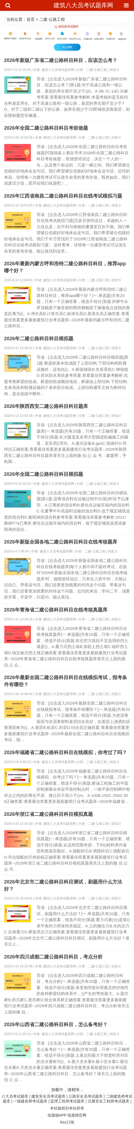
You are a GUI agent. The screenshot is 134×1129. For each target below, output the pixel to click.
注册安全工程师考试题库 (108, 1101)
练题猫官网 (76, 1115)
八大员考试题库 (15, 1096)
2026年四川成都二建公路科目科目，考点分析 (53, 957)
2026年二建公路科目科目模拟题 (38, 338)
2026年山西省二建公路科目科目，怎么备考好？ (55, 1024)
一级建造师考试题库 (30, 1101)
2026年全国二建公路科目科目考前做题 (46, 128)
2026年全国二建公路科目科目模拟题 (43, 474)
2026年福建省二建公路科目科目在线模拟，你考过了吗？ (65, 752)
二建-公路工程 (52, 19)
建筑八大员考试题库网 (83, 5)
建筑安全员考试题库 (48, 1096)
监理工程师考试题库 (67, 1101)
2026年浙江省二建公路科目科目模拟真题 (48, 814)
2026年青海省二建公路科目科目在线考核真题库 (55, 610)
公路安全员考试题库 (85, 1096)
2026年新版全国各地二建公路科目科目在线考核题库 (60, 542)
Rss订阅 (67, 1122)
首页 (31, 19)
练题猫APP (57, 1115)
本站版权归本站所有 (67, 1108)
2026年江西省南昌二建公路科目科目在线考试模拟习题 (63, 196)
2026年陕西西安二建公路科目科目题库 (46, 406)
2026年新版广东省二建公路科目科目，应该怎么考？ (60, 60)
